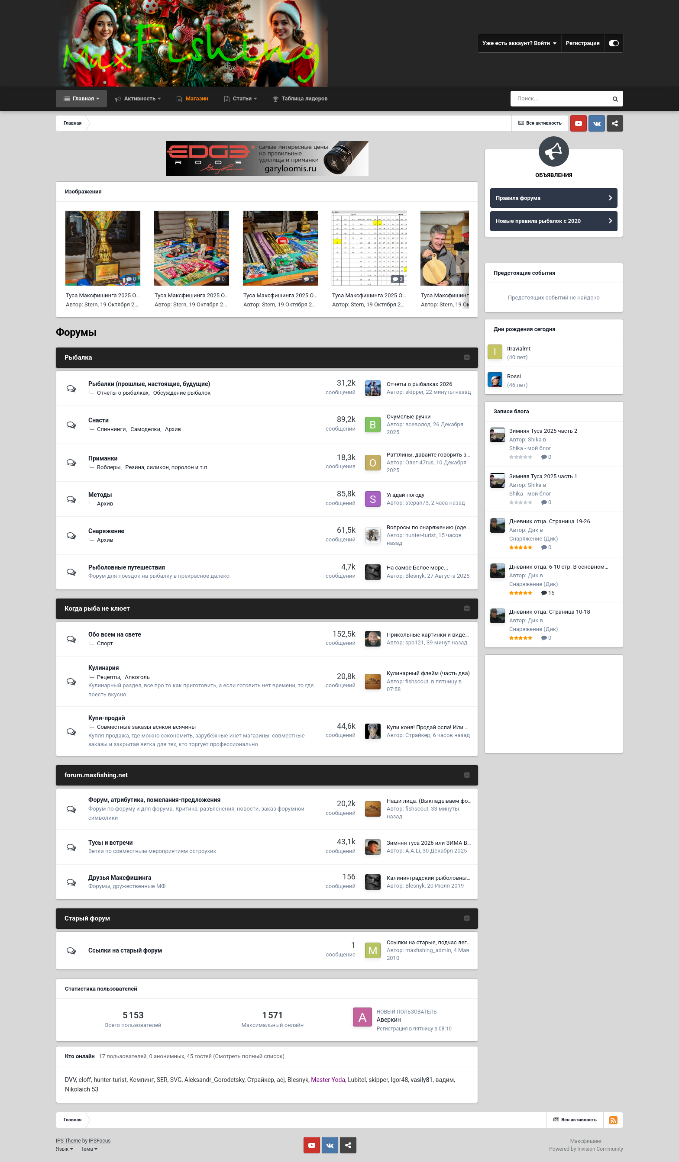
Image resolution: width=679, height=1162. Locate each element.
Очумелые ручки (408, 416)
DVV (70, 1079)
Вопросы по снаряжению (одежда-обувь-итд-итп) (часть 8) (464, 527)
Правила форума (518, 198)
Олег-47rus (419, 462)
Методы (100, 494)
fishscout (416, 681)
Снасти (98, 420)
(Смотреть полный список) (249, 1056)
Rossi (514, 376)
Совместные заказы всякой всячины (146, 727)
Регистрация (583, 43)
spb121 (414, 642)
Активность (140, 98)
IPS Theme (68, 1141)
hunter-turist (420, 535)
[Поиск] (559, 98)
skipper (414, 392)
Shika (535, 439)
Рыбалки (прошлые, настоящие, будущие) (149, 383)
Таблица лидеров (303, 98)
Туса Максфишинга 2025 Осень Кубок (115, 295)
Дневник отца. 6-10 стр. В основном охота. (557, 567)
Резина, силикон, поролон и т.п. (167, 467)
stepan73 (417, 502)
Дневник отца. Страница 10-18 (549, 611)
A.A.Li (412, 850)
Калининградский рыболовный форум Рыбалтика (453, 878)
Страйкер (417, 735)
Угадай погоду (405, 495)
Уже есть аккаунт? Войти (519, 43)
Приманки (103, 458)
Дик (533, 530)
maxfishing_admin (428, 950)
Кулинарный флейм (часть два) (428, 673)
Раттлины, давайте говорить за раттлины (441, 454)
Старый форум (87, 918)
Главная (83, 98)
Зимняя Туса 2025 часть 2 (543, 431)
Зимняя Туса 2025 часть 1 (543, 476)
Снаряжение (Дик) (533, 538)
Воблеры (109, 467)
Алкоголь (137, 677)
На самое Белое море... (417, 567)
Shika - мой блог (530, 448)
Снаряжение (106, 531)
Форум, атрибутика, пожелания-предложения (154, 799)
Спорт (105, 643)
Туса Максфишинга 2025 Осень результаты (389, 295)
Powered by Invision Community (586, 1149)
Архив (173, 429)
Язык (64, 1149)
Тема (89, 1149)
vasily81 (422, 1079)
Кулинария (103, 667)
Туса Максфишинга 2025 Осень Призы (205, 295)
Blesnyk (415, 576)
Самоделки (145, 429)
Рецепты (108, 677)
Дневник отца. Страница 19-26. (550, 521)
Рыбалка (78, 357)
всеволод (417, 424)
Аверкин (389, 1019)
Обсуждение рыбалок (182, 392)
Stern (90, 304)
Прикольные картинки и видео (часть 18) (441, 634)
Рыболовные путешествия (126, 567)
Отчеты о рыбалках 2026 (419, 384)
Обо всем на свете (114, 634)
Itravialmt (518, 348)
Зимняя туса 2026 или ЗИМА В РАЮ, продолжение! (454, 843)
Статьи (242, 98)
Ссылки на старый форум (125, 950)
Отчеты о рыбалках (123, 392)
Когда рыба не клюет (97, 608)
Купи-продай (106, 718)
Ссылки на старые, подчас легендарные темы (447, 942)
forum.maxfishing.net (96, 775)
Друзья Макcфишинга (120, 877)
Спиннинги (111, 429)
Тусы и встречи (110, 842)
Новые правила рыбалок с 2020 (538, 221)
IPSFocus (99, 1141)
